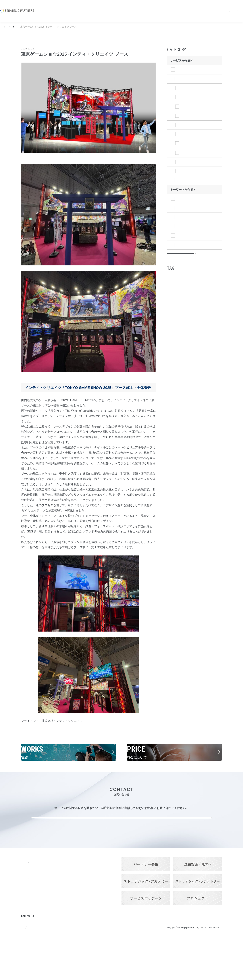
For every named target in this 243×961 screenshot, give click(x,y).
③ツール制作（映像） (196, 110)
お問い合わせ (225, 6)
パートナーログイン (196, 6)
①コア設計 (189, 92)
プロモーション (180, 293)
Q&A (157, 6)
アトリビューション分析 (185, 312)
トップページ (30, 870)
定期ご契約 (211, 312)
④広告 (186, 152)
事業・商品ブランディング (186, 300)
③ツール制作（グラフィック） (199, 140)
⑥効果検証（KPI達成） (197, 170)
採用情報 (144, 6)
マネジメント (186, 244)
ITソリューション (188, 189)
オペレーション (187, 253)
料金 (49, 904)
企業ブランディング (207, 293)
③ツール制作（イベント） (75, 26)
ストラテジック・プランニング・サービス (61, 877)
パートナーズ (54, 924)
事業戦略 (183, 225)
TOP (5, 26)
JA (168, 6)
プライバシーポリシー (61, 949)
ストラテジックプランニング (196, 69)
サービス (52, 870)
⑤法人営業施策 (192, 161)
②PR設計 (188, 101)
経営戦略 (183, 216)
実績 (14, 26)
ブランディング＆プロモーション (39, 26)
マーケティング (187, 235)
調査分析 (183, 207)
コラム (25, 909)
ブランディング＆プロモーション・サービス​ (61, 885)
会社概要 (112, 6)
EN (175, 6)
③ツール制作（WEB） (197, 129)
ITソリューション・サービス (61, 893)
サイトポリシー (30, 949)
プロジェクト (30, 919)
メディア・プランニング (185, 306)
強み (24, 890)
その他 (186, 180)
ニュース (128, 6)
